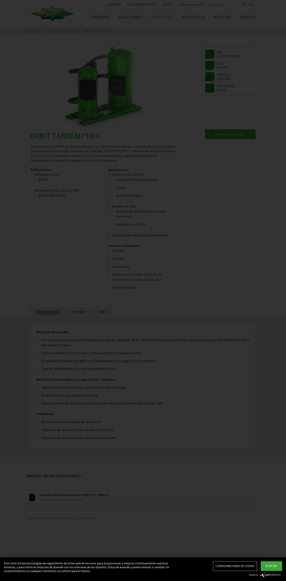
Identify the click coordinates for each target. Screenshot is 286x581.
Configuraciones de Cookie (235, 566)
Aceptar (271, 566)
